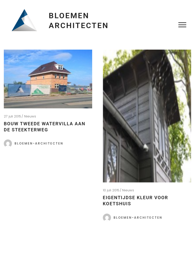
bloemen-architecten (38, 143)
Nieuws (30, 116)
